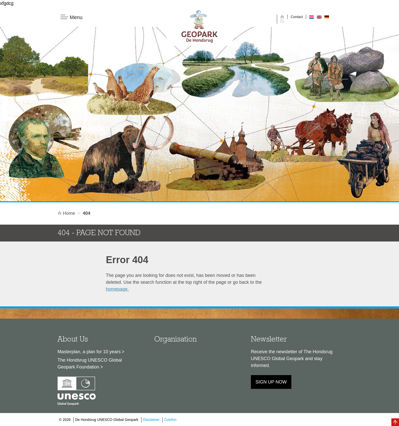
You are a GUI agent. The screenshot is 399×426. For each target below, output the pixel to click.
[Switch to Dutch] (311, 17)
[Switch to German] (327, 17)
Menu (71, 17)
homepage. (117, 289)
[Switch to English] (319, 17)
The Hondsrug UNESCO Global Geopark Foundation (90, 364)
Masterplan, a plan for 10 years (89, 351)
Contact (297, 17)
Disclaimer (151, 420)
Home (67, 213)
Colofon (170, 420)
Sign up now (271, 382)
